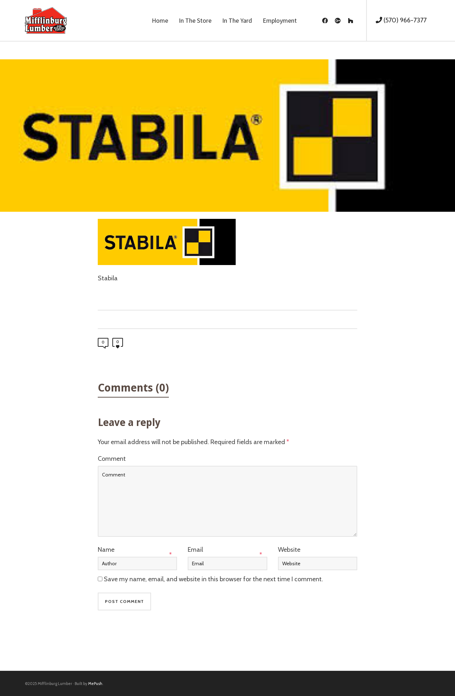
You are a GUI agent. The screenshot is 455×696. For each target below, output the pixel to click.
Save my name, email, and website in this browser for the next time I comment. (213, 579)
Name (106, 550)
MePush (95, 683)
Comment (112, 459)
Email (195, 550)
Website (289, 550)
